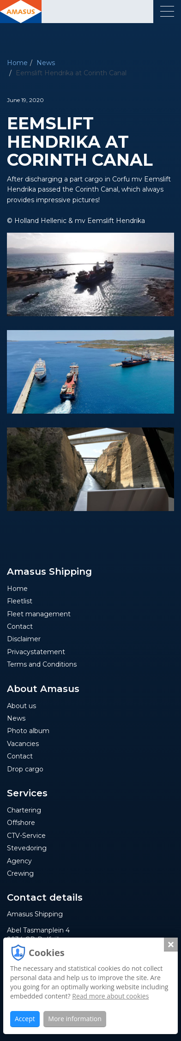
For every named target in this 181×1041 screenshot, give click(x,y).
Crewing (20, 873)
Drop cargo (25, 769)
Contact (20, 626)
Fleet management (39, 614)
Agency (19, 861)
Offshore (21, 822)
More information (74, 1018)
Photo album (28, 731)
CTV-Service (26, 835)
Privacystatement (36, 652)
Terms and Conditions (42, 664)
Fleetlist (19, 601)
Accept (25, 1018)
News (45, 63)
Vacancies (23, 744)
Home (17, 63)
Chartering (24, 810)
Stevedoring (27, 848)
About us (21, 706)
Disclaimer (24, 639)
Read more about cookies (110, 996)
